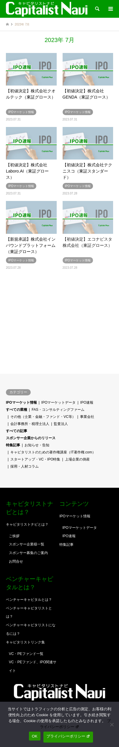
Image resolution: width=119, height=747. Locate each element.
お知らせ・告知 (37, 445)
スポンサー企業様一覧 (26, 544)
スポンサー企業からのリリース (31, 438)
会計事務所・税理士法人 (29, 424)
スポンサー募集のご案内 (28, 553)
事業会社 (87, 417)
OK (35, 736)
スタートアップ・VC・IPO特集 (35, 459)
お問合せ (16, 561)
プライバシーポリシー (68, 736)
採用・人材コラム (24, 466)
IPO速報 (87, 402)
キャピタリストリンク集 (25, 642)
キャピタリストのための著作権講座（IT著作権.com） (53, 452)
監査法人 (61, 424)
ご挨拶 (14, 536)
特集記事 (13, 445)
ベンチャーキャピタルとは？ (29, 600)
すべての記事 (16, 431)
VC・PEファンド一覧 (26, 654)
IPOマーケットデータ (58, 402)
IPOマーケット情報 (21, 402)
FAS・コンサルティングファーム (58, 410)
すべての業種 (16, 410)
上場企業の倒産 (77, 459)
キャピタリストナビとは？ (27, 524)
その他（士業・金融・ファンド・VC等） (43, 417)
